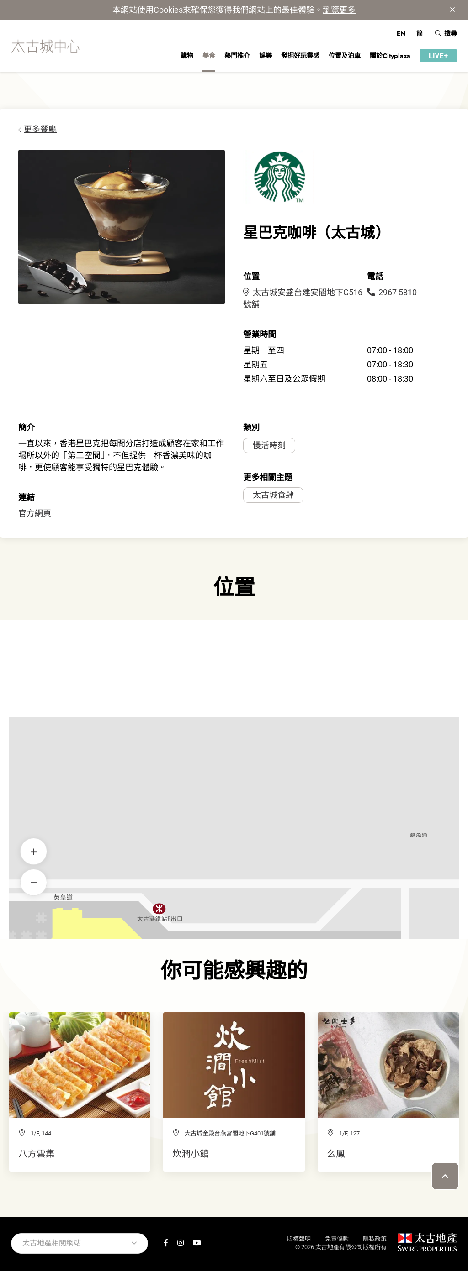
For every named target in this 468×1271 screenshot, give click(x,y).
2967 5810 (392, 292)
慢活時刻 (269, 445)
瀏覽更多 (339, 10)
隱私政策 (375, 1238)
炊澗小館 (190, 1153)
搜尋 (446, 33)
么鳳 (336, 1153)
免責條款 (337, 1238)
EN (401, 33)
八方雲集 (36, 1153)
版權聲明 (299, 1238)
